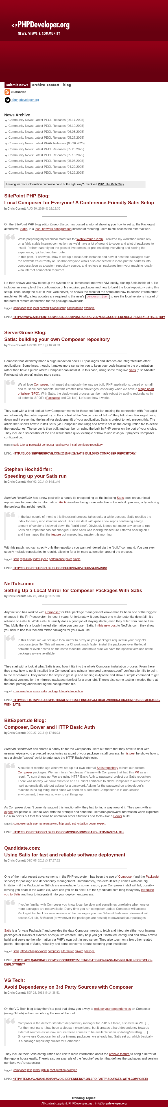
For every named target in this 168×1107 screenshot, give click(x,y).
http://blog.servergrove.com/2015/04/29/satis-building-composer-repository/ (74, 453)
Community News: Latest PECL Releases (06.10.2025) (46, 125)
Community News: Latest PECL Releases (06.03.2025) (46, 131)
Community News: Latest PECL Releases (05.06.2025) (46, 160)
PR (137, 772)
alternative (67, 951)
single (76, 559)
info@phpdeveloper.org (110, 1103)
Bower (117, 816)
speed (44, 559)
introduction (75, 691)
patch (69, 559)
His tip (63, 502)
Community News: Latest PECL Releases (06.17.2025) (46, 119)
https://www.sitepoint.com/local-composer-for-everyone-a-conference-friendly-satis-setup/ (88, 317)
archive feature (119, 1054)
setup (62, 308)
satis (29, 308)
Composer (41, 384)
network (44, 308)
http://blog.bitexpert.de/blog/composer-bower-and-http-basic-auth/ (68, 832)
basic (68, 823)
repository (96, 444)
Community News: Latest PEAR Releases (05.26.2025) (46, 143)
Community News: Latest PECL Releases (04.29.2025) (46, 166)
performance (57, 559)
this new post (108, 625)
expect (8, 812)
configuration (75, 308)
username (39, 823)
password (52, 823)
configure (84, 444)
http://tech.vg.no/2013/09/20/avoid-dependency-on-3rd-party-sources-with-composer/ (80, 1078)
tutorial (54, 308)
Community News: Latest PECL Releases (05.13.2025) (46, 155)
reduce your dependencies (112, 1008)
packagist (35, 444)
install (73, 444)
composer (20, 308)
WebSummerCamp (90, 239)
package (53, 691)
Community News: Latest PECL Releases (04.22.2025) (46, 172)
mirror (36, 691)
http (61, 823)
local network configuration (53, 228)
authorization (80, 823)
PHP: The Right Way (111, 184)
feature (56, 534)
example (89, 308)
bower (92, 823)
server (65, 444)
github (45, 1070)
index (36, 559)
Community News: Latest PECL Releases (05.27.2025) (46, 137)
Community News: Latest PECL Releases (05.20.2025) (46, 149)
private (79, 951)
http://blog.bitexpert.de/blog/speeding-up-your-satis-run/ (59, 568)
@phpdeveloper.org (21, 99)
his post (130, 753)
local (36, 308)
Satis (23, 228)
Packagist (53, 397)
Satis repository (107, 767)
